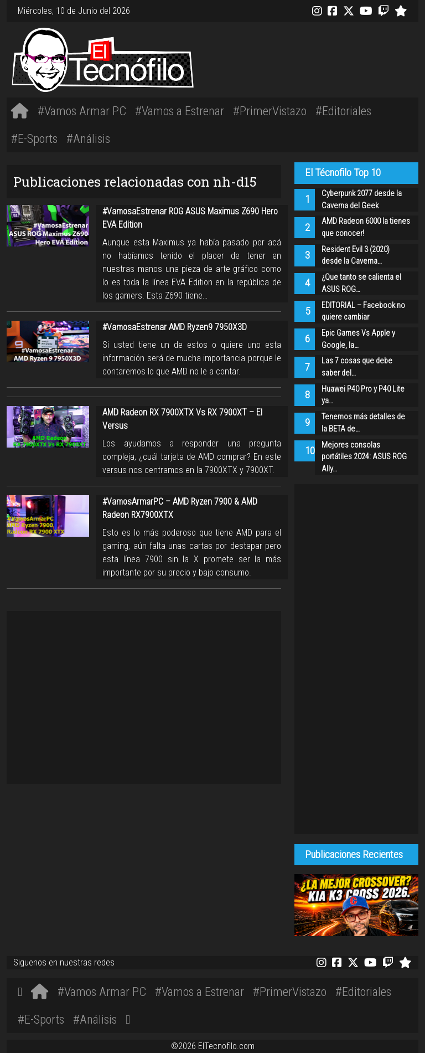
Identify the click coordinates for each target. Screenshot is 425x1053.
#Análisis (88, 138)
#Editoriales (343, 111)
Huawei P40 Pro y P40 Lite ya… (363, 395)
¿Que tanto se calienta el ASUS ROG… (361, 283)
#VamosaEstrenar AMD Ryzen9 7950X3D (174, 327)
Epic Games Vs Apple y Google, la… (358, 339)
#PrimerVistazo (270, 111)
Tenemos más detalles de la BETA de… (363, 423)
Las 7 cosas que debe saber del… (357, 367)
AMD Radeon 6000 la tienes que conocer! (366, 227)
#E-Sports (34, 138)
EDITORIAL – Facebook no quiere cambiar (363, 311)
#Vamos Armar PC (82, 111)
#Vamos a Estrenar (179, 111)
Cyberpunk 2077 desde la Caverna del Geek (362, 199)
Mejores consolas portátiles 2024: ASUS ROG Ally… (364, 457)
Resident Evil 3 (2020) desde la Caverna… (356, 255)
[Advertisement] (298, 58)
